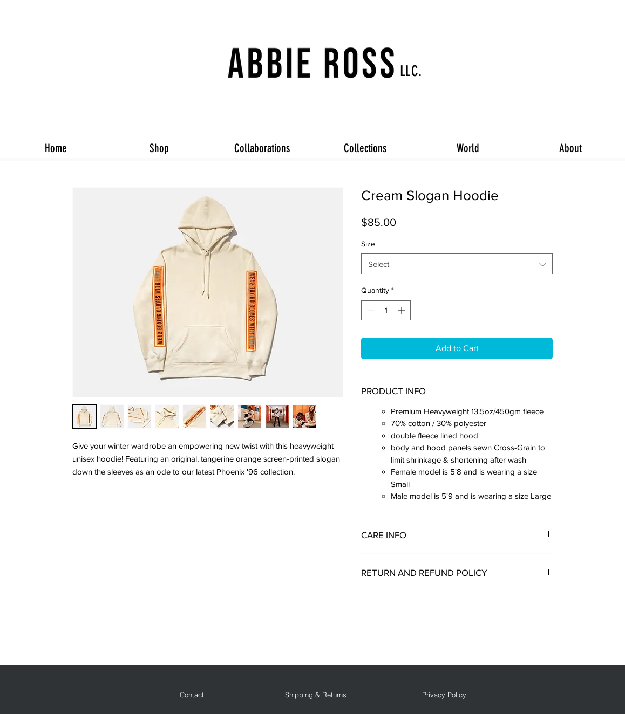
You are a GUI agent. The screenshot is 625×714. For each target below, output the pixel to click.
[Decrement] (369, 310)
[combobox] (457, 263)
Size (368, 243)
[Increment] (402, 310)
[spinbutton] (386, 310)
